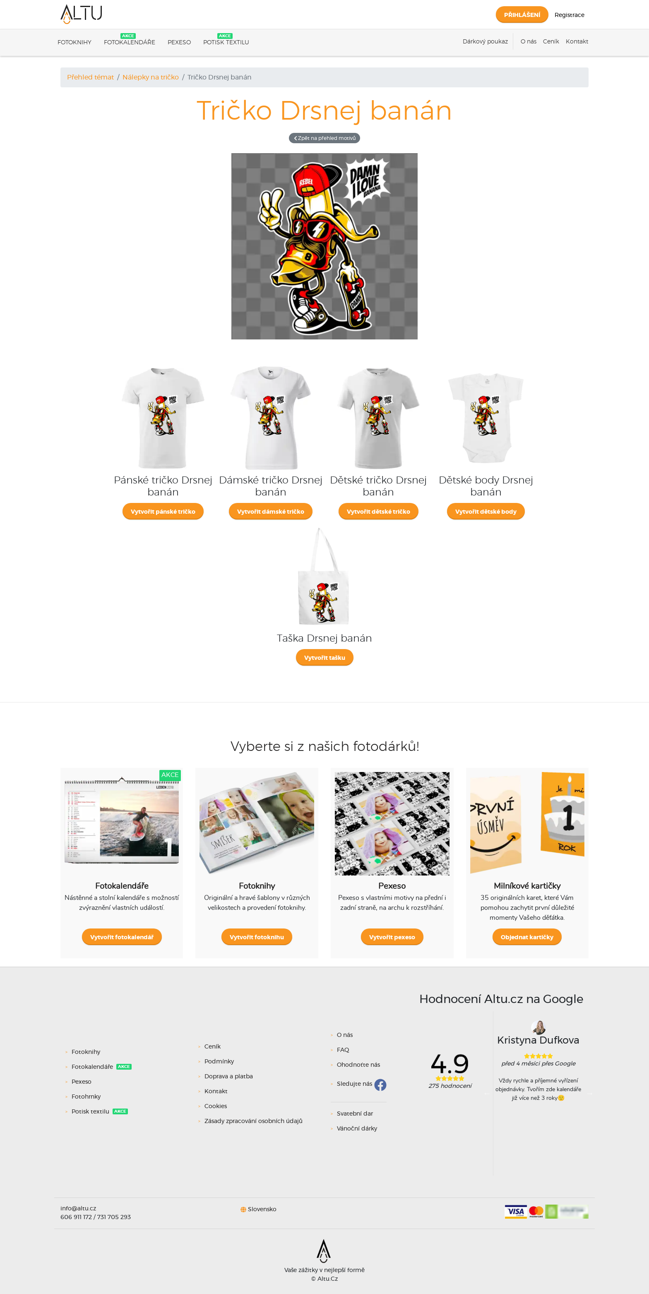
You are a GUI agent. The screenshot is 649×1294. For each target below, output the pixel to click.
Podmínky (219, 1062)
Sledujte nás (354, 1084)
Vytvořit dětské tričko (378, 512)
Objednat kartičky (527, 937)
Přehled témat (90, 77)
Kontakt (577, 42)
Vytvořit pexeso (392, 937)
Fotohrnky (87, 1097)
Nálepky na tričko (151, 77)
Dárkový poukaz (485, 42)
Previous (487, 1093)
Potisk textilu (226, 43)
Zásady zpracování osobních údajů (253, 1121)
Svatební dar (355, 1114)
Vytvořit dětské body (486, 512)
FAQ (343, 1050)
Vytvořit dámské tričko (270, 512)
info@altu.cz (78, 1209)
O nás (528, 42)
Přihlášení (522, 15)
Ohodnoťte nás (358, 1065)
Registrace (569, 15)
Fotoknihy (74, 43)
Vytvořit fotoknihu (257, 937)
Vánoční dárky (357, 1129)
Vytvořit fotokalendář (122, 937)
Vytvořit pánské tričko (163, 512)
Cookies (215, 1106)
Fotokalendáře (129, 43)
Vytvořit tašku (324, 658)
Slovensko (262, 1209)
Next (590, 1093)
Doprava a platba (228, 1077)
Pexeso (179, 43)
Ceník (551, 42)
